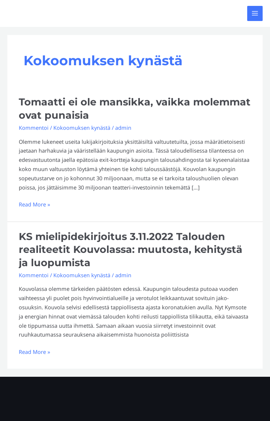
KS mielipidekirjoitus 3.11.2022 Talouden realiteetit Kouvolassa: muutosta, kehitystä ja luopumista (130, 249)
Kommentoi (34, 127)
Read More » (34, 204)
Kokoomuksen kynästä (81, 127)
